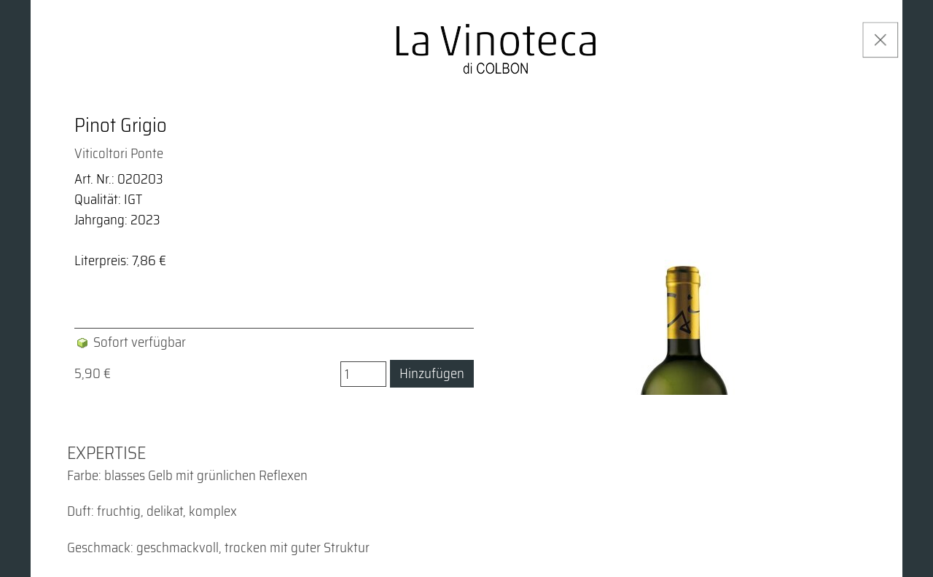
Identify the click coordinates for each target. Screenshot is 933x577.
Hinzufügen (431, 373)
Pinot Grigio (120, 125)
